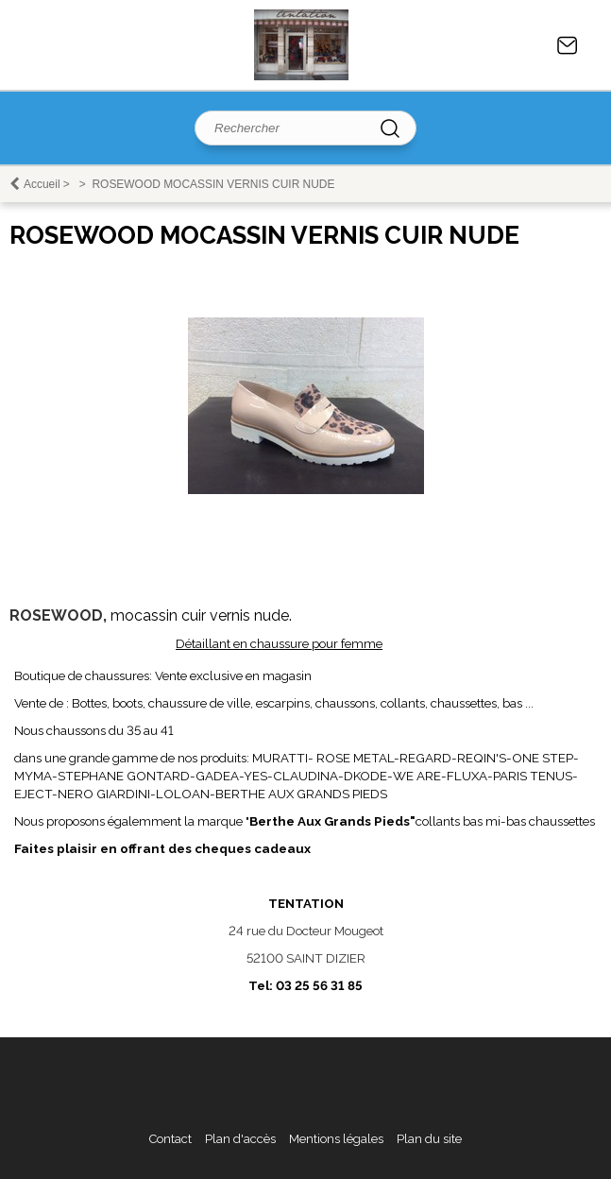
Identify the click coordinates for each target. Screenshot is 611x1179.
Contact (567, 45)
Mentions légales (336, 1139)
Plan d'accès (240, 1139)
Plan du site (429, 1139)
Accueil (42, 184)
